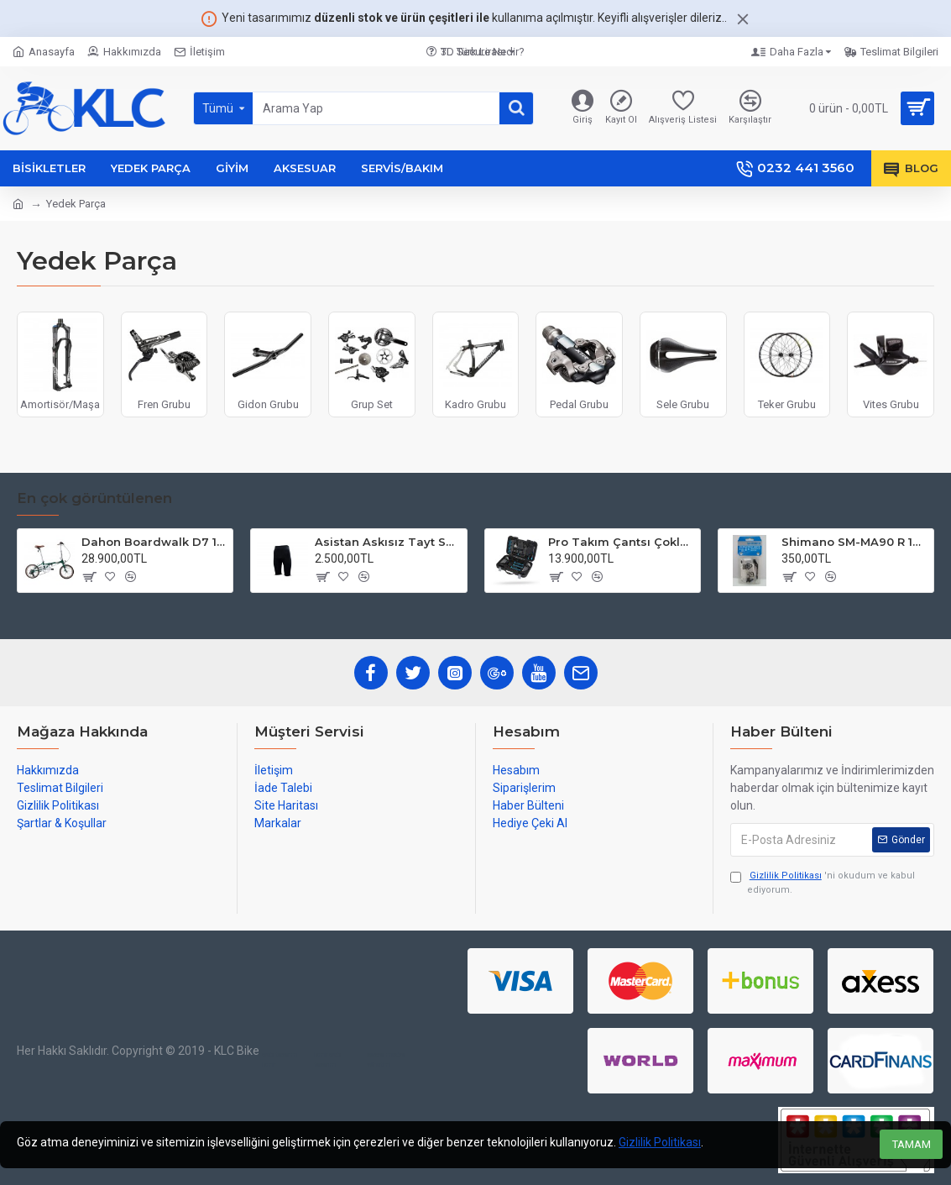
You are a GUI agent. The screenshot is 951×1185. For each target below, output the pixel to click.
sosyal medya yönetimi (386, 1059)
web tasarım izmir (279, 1059)
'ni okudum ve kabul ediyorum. (822, 882)
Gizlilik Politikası (660, 1142)
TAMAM (911, 1144)
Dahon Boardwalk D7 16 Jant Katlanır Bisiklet (154, 541)
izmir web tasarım (327, 1059)
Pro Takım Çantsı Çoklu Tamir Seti (621, 541)
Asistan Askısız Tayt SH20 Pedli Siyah (388, 541)
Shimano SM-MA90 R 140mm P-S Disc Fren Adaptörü (854, 541)
